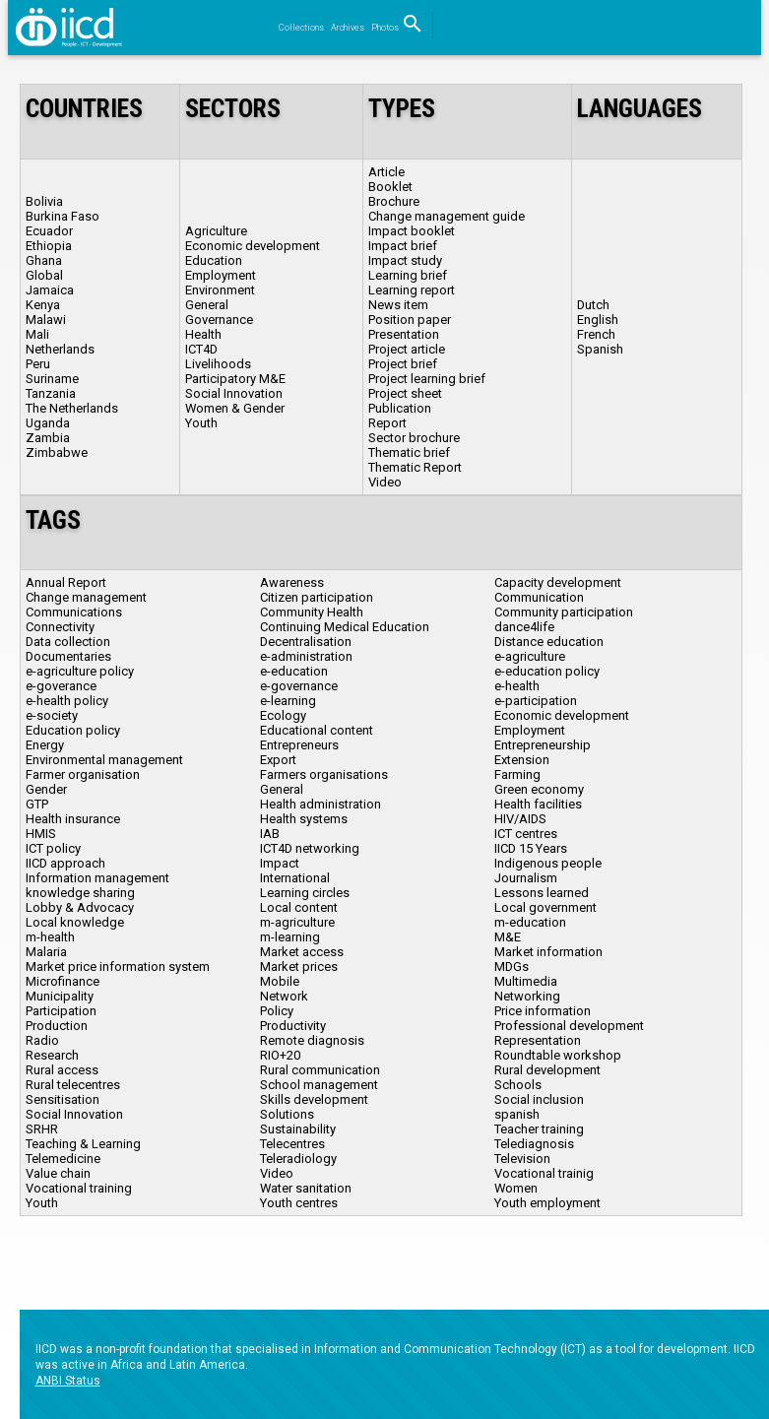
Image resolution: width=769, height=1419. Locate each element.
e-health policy (67, 700)
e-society (52, 715)
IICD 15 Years (530, 848)
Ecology (283, 715)
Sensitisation (62, 1099)
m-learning (290, 937)
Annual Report (66, 582)
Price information (542, 1010)
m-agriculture (297, 922)
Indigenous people (548, 863)
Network (284, 996)
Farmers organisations (324, 774)
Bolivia (44, 201)
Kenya (43, 304)
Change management (86, 597)
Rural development (547, 1070)
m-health (50, 937)
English (597, 319)
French (596, 334)
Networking (527, 996)
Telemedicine (63, 1158)
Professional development (569, 1025)
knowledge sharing (80, 892)
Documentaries (68, 656)
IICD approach (65, 863)
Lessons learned (541, 892)
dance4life (524, 626)
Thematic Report (415, 467)
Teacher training (539, 1129)
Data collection (68, 641)
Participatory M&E (235, 378)
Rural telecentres (73, 1084)
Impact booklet (411, 231)
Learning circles (305, 892)
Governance (219, 319)
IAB (270, 833)
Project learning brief (426, 378)
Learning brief (407, 275)
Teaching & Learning (83, 1143)
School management (319, 1084)
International (295, 878)
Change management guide (446, 216)
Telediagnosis (534, 1143)
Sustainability (298, 1129)
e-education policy (547, 671)
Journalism (525, 878)
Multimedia (525, 981)
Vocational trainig (544, 1173)
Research (52, 1055)
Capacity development (557, 582)
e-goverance (61, 685)
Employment (220, 275)
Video (385, 482)
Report (387, 423)
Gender (46, 789)
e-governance (299, 685)
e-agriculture (529, 656)
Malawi (46, 319)
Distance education (549, 641)
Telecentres (292, 1143)
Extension (521, 759)
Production (57, 1025)
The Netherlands (72, 408)
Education (213, 260)
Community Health (311, 612)
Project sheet (405, 393)
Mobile (279, 981)
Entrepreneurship (542, 745)
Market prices (299, 966)
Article (386, 171)
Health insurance (73, 818)
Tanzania (51, 393)
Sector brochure (414, 437)
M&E (507, 937)
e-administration (306, 656)
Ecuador (49, 231)
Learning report (411, 290)
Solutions (287, 1114)
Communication (539, 597)
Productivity (293, 1025)
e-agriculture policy (80, 671)
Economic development (252, 245)
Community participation (563, 612)
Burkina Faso (62, 216)
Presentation (403, 334)
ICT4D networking (309, 848)
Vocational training (79, 1188)
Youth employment (547, 1202)
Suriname (52, 378)
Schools (518, 1084)
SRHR (42, 1129)
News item (398, 304)
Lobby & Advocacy (80, 907)
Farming (517, 774)
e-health (517, 685)
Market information (548, 951)
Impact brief (402, 245)
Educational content (316, 730)
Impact (279, 863)
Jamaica (50, 290)
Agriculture (216, 231)
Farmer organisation (83, 774)
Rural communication (320, 1070)
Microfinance (62, 981)
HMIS (41, 833)
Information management (97, 878)
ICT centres (525, 833)
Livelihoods (218, 363)
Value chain (58, 1173)
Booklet (390, 186)
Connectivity (60, 626)
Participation (61, 1010)
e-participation (535, 700)
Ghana (44, 260)
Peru (38, 363)
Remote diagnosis (312, 1040)
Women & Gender (235, 408)
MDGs (511, 966)
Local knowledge (75, 922)
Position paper (409, 319)
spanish (517, 1114)
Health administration (320, 804)
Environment (220, 290)
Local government (545, 907)
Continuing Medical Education (344, 626)
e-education (294, 671)
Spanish (600, 349)
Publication (399, 408)
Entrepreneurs (299, 745)
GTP (37, 804)
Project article (406, 349)
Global (44, 275)
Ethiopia (49, 245)
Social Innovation (234, 393)
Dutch (593, 304)
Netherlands (60, 349)
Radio (42, 1040)
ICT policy (53, 848)
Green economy (539, 789)
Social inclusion (539, 1099)
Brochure (393, 201)
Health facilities (538, 804)
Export (278, 759)
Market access (302, 951)
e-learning (288, 700)
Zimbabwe (57, 452)
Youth (201, 423)
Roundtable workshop (557, 1055)
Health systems (304, 818)
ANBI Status (67, 1380)
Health (203, 334)
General (206, 304)
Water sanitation (306, 1188)
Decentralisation (306, 641)
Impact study (405, 260)
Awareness (292, 582)
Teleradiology (298, 1158)
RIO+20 (280, 1055)
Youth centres (299, 1202)
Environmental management (104, 759)
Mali (37, 334)
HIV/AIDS (520, 818)
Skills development (314, 1099)
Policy (276, 1010)
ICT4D (201, 349)
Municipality (60, 996)
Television (522, 1158)
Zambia (48, 437)
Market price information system (118, 966)
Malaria (46, 951)
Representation (537, 1040)
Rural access (62, 1070)
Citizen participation (316, 597)
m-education (530, 922)
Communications (74, 612)
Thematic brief (409, 452)
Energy (45, 745)
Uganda (48, 423)
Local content (299, 907)
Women (516, 1188)
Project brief (402, 363)
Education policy (73, 730)
